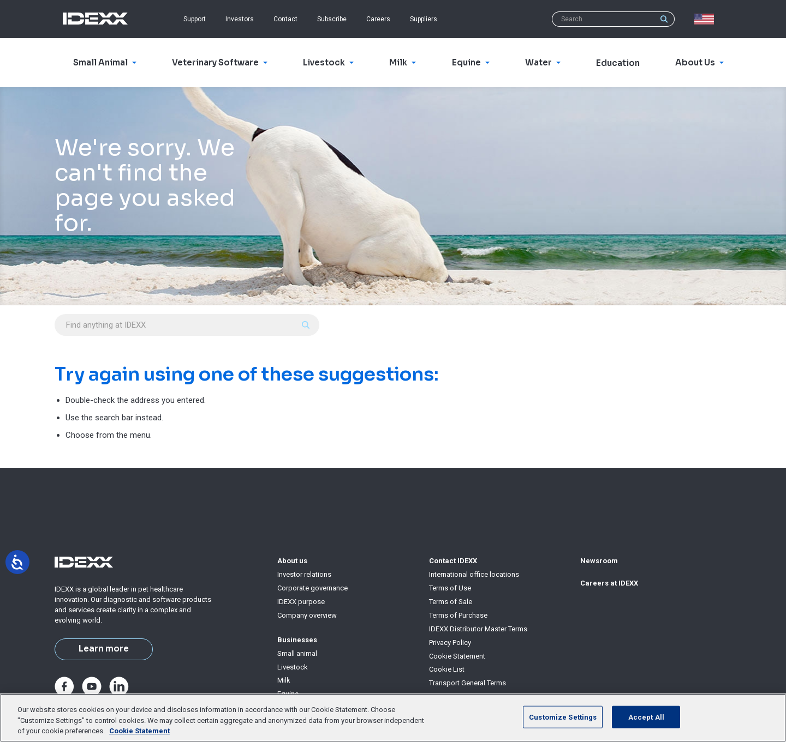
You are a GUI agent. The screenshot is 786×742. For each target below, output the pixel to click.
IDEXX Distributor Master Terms (478, 629)
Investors (239, 19)
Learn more (104, 648)
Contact (285, 19)
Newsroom (599, 561)
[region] (393, 717)
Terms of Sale (450, 602)
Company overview (307, 615)
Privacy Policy (450, 642)
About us (292, 561)
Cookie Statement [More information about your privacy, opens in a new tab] (139, 731)
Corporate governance (312, 588)
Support (194, 19)
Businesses (297, 640)
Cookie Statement (457, 656)
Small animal (297, 653)
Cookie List (447, 669)
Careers (378, 19)
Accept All (646, 717)
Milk (283, 680)
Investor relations (304, 574)
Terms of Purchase (458, 615)
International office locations (474, 574)
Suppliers (423, 19)
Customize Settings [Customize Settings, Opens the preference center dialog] (563, 717)
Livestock (292, 667)
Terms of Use (450, 588)
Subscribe (332, 19)
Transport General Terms (467, 683)
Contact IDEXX (453, 561)
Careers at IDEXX (609, 583)
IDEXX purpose (301, 602)
